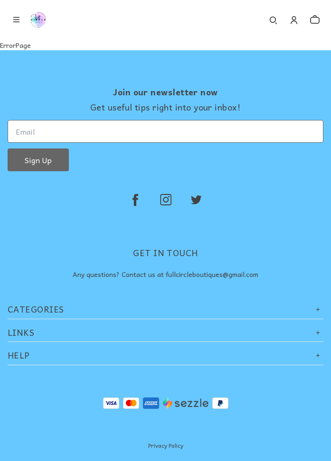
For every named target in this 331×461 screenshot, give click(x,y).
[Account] (294, 19)
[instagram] (165, 199)
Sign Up (38, 160)
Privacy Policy (165, 445)
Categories (165, 309)
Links (165, 332)
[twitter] (196, 199)
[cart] (314, 19)
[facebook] (135, 199)
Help (165, 355)
